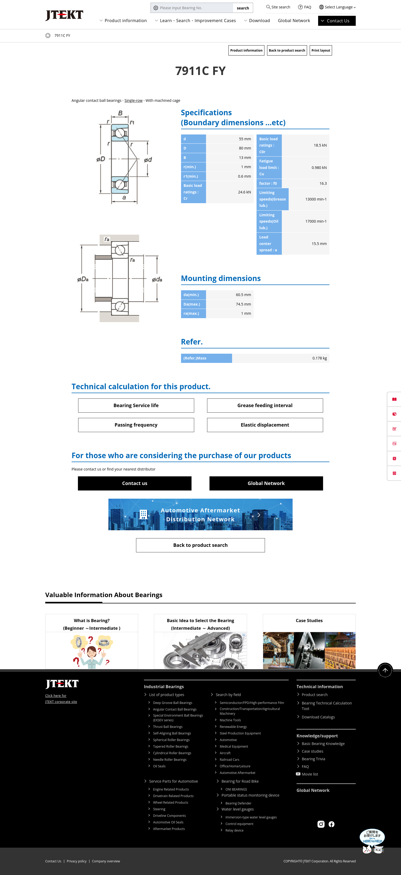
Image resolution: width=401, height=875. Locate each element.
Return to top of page (385, 670)
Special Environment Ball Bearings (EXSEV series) (178, 717)
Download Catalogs (318, 716)
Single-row (133, 100)
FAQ (307, 6)
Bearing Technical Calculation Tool (327, 706)
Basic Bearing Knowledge (323, 743)
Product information (126, 20)
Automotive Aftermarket (237, 773)
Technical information (320, 686)
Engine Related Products (171, 789)
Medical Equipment (234, 746)
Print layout (321, 50)
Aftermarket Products (169, 829)
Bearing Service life (136, 405)
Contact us (134, 483)
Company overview (106, 861)
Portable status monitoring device (250, 795)
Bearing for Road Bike (240, 781)
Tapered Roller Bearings (170, 746)
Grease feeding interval (264, 405)
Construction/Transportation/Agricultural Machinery (250, 711)
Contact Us (338, 21)
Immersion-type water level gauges (251, 817)
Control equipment (239, 824)
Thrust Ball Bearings (168, 726)
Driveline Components (169, 815)
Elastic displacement (265, 425)
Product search (315, 694)
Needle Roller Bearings (170, 759)
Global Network (294, 20)
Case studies (312, 751)
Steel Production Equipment (240, 733)
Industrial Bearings (164, 686)
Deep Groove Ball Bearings (172, 703)
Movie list (310, 774)
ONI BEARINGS (236, 789)
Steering (159, 809)
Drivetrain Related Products (173, 796)
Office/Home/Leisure (235, 766)
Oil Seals (159, 766)
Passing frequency (135, 425)
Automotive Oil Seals (168, 822)
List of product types (166, 694)
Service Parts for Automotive (173, 781)
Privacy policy (77, 861)
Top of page (48, 35)
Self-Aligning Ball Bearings (172, 733)
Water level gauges (238, 809)
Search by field (228, 694)
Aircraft (225, 753)
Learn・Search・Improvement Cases (198, 20)
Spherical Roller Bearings (171, 740)
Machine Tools (230, 720)
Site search (281, 6)
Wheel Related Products (170, 802)
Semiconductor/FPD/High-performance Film (252, 703)
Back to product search (287, 50)
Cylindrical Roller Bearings (172, 753)
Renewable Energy (233, 726)
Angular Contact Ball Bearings (175, 709)
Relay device (234, 830)
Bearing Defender (238, 803)
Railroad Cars (229, 759)
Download (259, 20)
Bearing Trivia (313, 758)
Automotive (228, 740)
